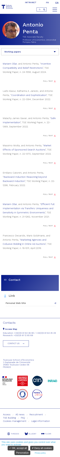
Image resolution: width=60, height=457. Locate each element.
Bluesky (30, 433)
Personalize (22, 452)
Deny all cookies (42, 448)
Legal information (40, 421)
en (57, 2)
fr (47, 2)
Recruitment (36, 414)
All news (20, 414)
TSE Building (9, 417)
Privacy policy (40, 453)
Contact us (14, 343)
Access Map (10, 329)
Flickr (46, 434)
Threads (13, 433)
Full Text (48, 81)
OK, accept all (18, 448)
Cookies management (14, 421)
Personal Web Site (16, 303)
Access (6, 414)
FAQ (23, 417)
